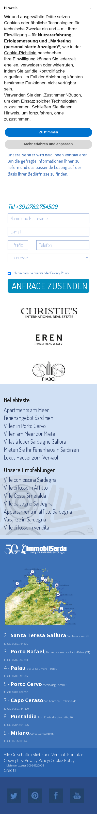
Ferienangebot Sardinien (28, 417)
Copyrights (13, 760)
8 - (20, 716)
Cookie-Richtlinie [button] (20, 53)
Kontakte (75, 754)
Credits (10, 770)
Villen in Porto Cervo (25, 425)
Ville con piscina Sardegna (30, 479)
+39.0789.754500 (36, 206)
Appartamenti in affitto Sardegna (38, 511)
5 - (23, 684)
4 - (15, 667)
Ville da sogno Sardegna (28, 503)
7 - (23, 700)
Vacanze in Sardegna (25, 519)
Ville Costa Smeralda (25, 495)
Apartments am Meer (26, 409)
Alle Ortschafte (17, 754)
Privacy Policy (59, 273)
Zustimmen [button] (48, 132)
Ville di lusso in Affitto (26, 487)
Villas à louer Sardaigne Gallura (35, 441)
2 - (35, 635)
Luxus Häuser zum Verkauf (31, 457)
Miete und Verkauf (48, 754)
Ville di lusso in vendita (26, 527)
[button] (90, 8)
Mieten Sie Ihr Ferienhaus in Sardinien (41, 449)
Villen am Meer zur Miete (29, 433)
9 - (16, 732)
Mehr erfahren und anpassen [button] (48, 144)
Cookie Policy (62, 760)
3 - (24, 651)
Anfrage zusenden (49, 286)
